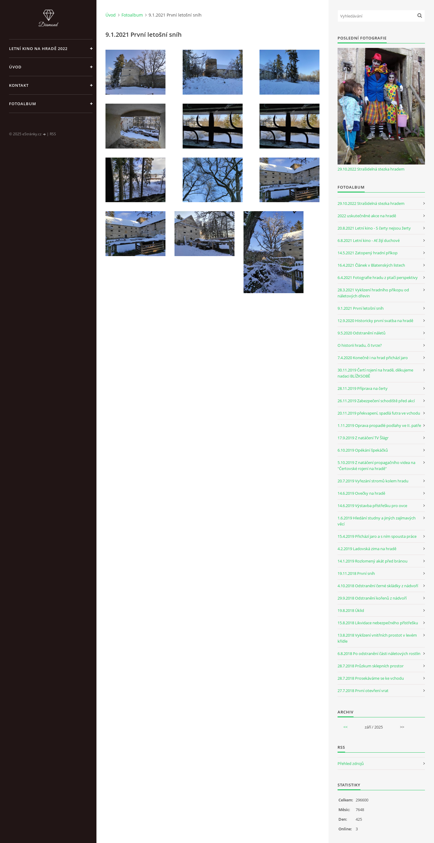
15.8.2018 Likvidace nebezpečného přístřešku (378, 622)
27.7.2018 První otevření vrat (363, 690)
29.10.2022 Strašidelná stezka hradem (371, 169)
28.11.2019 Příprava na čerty (363, 388)
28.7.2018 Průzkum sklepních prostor (371, 666)
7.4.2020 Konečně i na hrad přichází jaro (373, 357)
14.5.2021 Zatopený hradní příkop (368, 252)
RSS (53, 133)
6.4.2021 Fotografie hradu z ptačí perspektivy (378, 277)
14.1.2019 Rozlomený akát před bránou (372, 561)
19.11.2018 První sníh (356, 573)
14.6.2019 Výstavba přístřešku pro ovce (372, 505)
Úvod (15, 67)
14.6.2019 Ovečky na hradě (361, 493)
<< (345, 727)
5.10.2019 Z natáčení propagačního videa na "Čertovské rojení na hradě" (376, 465)
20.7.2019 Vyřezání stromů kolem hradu (373, 481)
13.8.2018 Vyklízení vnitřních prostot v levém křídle (377, 638)
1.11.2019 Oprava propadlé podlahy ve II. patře (379, 425)
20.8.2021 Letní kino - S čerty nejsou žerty (374, 228)
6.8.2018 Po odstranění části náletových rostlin (379, 653)
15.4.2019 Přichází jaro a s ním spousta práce (377, 536)
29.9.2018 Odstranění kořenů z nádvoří (372, 598)
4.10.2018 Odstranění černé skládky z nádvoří (378, 585)
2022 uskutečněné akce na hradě (367, 215)
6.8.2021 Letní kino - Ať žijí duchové (369, 240)
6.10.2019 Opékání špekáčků (363, 450)
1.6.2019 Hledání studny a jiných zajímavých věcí (377, 521)
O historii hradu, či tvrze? (360, 345)
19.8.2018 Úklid (351, 610)
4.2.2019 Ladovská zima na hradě (367, 548)
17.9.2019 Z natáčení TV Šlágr (363, 437)
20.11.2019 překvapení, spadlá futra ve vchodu (379, 413)
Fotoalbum (22, 103)
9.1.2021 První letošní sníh (361, 308)
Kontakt (19, 85)
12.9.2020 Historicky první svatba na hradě (375, 320)
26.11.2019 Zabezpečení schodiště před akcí (376, 400)
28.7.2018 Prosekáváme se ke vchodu (371, 678)
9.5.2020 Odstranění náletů (361, 333)
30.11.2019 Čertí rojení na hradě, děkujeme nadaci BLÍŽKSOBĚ (375, 373)
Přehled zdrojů (351, 763)
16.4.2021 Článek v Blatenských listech (371, 265)
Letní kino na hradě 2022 (38, 48)
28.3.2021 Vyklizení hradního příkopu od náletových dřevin (373, 293)
